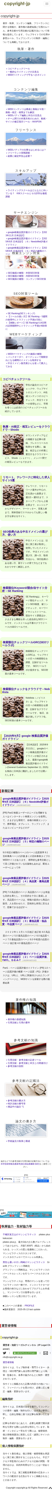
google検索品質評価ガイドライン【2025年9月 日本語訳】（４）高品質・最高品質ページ (25, 881)
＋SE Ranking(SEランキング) (20, 313)
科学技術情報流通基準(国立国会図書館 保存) (20, 1164)
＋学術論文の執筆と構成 (18, 1141)
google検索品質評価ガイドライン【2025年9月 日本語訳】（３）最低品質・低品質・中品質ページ (25, 921)
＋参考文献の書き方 (16, 1100)
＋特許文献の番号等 (16, 1103)
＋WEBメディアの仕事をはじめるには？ (26, 150)
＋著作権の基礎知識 (16, 1019)
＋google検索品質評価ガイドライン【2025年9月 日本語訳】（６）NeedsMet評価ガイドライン (27, 241)
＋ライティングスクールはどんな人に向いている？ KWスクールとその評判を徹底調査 (27, 193)
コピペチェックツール (17, 379)
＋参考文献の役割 (14, 1066)
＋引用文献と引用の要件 (18, 1022)
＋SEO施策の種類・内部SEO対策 (22, 276)
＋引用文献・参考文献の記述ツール (23, 1060)
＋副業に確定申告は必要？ (19, 156)
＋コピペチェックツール (18, 68)
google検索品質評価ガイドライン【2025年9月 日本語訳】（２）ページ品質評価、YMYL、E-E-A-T (25, 957)
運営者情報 (8, 1362)
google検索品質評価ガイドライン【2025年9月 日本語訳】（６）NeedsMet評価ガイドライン (25, 801)
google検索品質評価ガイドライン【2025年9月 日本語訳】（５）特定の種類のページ (25, 841)
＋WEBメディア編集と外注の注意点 (24, 115)
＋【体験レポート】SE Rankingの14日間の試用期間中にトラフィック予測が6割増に (26, 326)
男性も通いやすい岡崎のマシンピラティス (24, 1262)
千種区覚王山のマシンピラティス (19, 1234)
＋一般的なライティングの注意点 (22, 72)
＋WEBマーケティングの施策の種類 (24, 354)
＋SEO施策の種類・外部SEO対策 (22, 273)
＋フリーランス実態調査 (18, 153)
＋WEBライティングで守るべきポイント (26, 75)
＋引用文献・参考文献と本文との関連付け (27, 1063)
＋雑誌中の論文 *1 (15, 1106)
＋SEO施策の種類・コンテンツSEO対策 (26, 279)
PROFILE (29, 1305)
